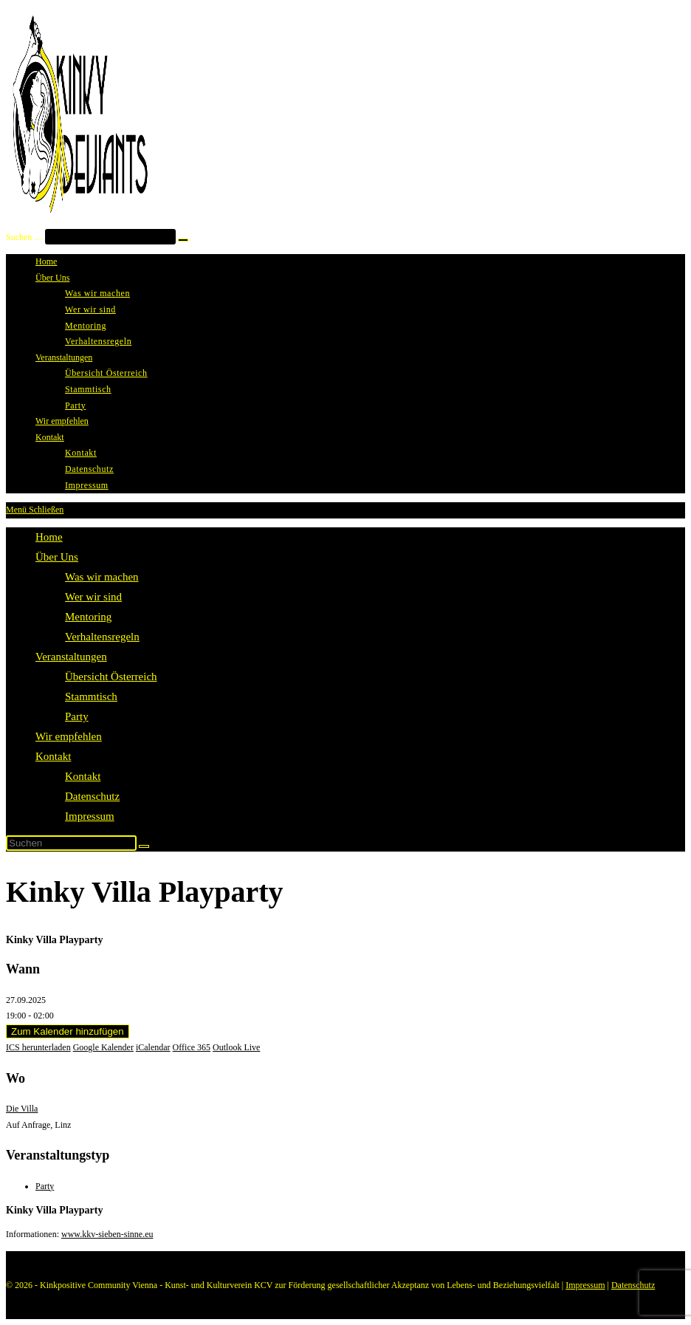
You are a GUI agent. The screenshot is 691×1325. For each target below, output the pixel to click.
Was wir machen (102, 577)
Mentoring (88, 617)
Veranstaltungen (71, 656)
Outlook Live (236, 1047)
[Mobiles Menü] (34, 509)
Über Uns (56, 557)
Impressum (89, 816)
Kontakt (53, 756)
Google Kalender (103, 1047)
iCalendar (153, 1047)
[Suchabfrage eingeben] (71, 843)
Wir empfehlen (68, 736)
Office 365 (191, 1047)
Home (49, 537)
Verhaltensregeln (102, 637)
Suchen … (24, 237)
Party (77, 716)
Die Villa (22, 1108)
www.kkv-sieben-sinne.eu (107, 1234)
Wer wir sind (93, 597)
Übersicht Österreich (111, 676)
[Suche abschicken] (144, 846)
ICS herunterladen (38, 1047)
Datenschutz (92, 796)
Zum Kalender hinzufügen (67, 1031)
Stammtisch (91, 696)
